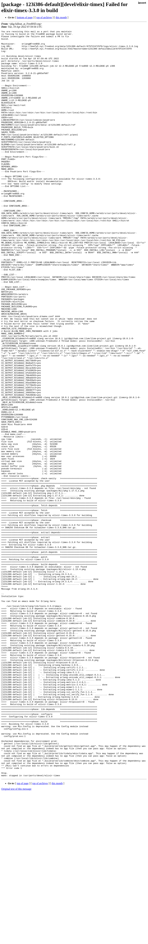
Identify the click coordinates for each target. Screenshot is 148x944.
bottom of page (25, 17)
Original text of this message (16, 938)
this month (61, 17)
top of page (23, 932)
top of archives (44, 17)
